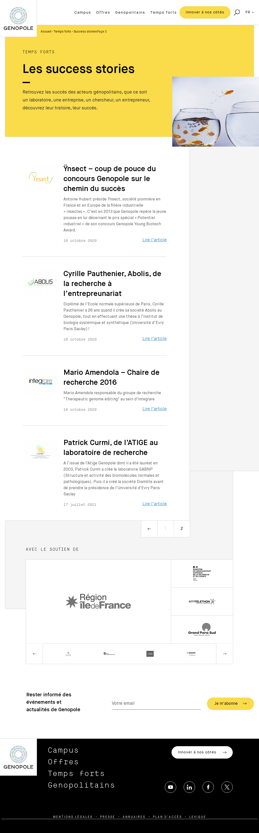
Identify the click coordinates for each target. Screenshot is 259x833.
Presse (107, 817)
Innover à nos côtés (205, 12)
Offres (103, 12)
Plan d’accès (167, 817)
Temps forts (163, 12)
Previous (34, 654)
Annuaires (134, 817)
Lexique (197, 817)
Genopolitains (130, 12)
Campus (82, 12)
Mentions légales (73, 817)
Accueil (46, 31)
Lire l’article (155, 240)
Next (224, 654)
